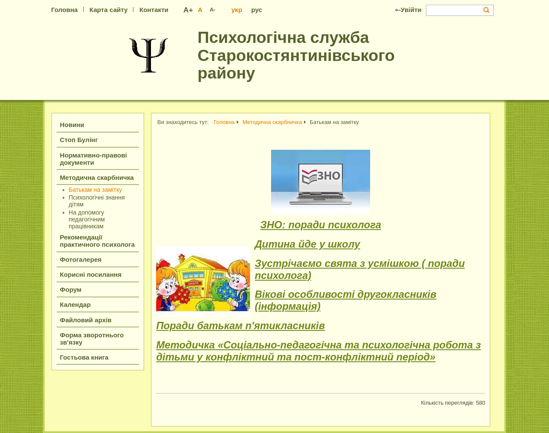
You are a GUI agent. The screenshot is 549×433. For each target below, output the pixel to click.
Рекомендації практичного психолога (97, 240)
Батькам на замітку (95, 189)
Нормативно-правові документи (93, 158)
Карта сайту (108, 9)
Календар (75, 304)
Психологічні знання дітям (97, 201)
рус (256, 9)
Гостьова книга (84, 357)
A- (213, 9)
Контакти (154, 9)
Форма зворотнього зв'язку (92, 338)
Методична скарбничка (97, 177)
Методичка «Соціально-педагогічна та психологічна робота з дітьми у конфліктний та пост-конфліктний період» (318, 351)
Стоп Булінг (79, 139)
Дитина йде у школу (307, 244)
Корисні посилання (91, 274)
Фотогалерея (81, 259)
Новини (72, 124)
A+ (188, 10)
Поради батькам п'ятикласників (240, 325)
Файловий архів (86, 320)
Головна (64, 9)
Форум (71, 289)
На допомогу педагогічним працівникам (87, 219)
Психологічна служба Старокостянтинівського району (296, 55)
